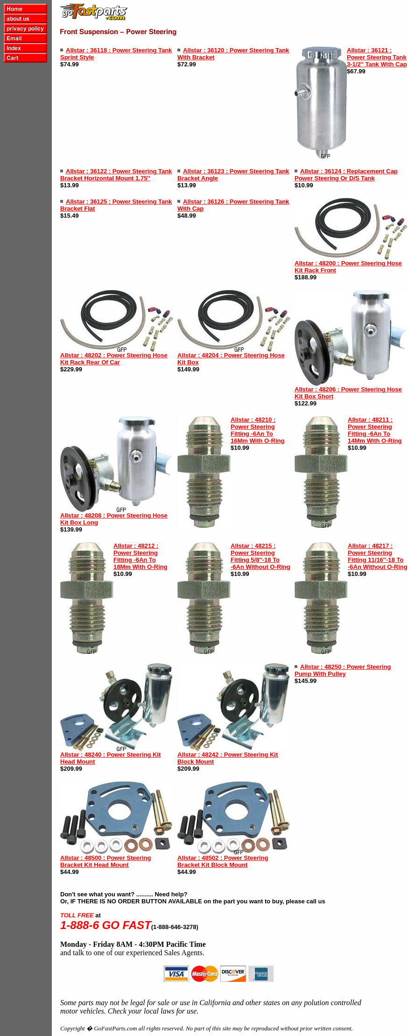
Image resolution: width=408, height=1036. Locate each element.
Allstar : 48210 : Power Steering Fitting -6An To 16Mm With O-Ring (257, 430)
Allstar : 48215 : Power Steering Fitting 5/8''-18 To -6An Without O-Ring (260, 556)
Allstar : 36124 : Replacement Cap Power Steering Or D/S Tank (346, 175)
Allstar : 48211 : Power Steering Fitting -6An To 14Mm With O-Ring (374, 430)
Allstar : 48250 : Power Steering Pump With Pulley (343, 670)
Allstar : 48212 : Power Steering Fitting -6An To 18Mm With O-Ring (140, 556)
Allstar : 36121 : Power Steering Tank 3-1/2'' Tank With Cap (377, 57)
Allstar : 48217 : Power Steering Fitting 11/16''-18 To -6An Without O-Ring (378, 556)
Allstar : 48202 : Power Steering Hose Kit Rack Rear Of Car (114, 359)
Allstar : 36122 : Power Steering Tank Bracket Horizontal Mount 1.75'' (116, 175)
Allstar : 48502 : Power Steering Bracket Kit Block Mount (222, 861)
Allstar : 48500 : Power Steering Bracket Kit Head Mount (105, 861)
